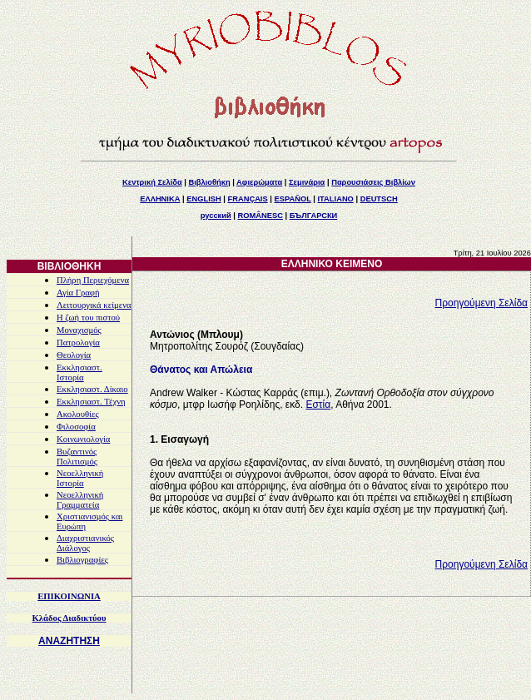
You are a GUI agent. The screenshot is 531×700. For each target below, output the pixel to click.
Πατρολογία (78, 342)
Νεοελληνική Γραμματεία (80, 499)
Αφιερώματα (259, 182)
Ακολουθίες (78, 414)
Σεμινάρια (307, 182)
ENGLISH (203, 199)
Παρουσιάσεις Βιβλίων (373, 182)
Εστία (317, 404)
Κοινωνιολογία (83, 439)
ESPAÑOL (292, 199)
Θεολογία (74, 355)
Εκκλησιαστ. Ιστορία (79, 372)
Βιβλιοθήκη (209, 182)
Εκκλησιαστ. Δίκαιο (92, 389)
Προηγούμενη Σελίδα (481, 303)
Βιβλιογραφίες (82, 559)
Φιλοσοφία (76, 426)
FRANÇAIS (247, 199)
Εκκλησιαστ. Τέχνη (91, 401)
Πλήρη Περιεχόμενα (93, 280)
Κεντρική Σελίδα (152, 182)
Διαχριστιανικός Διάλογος (85, 543)
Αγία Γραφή (78, 292)
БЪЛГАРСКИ (314, 215)
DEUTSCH (379, 199)
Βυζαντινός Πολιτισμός (77, 456)
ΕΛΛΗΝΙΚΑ (160, 199)
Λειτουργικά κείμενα (94, 305)
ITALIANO (336, 199)
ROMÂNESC (260, 215)
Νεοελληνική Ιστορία (80, 478)
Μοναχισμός (79, 330)
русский (216, 215)
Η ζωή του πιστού (88, 317)
